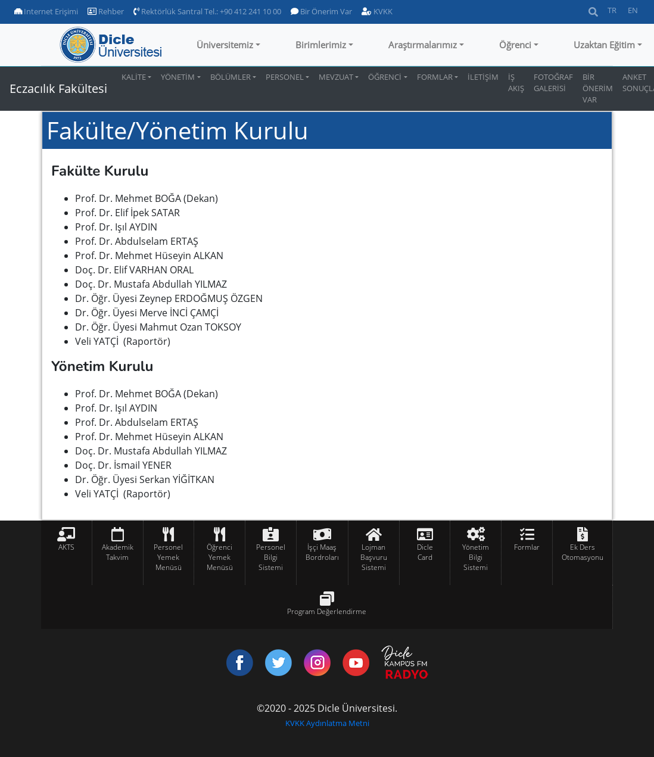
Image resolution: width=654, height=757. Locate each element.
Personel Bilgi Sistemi (270, 557)
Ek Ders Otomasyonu (582, 552)
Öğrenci (515, 45)
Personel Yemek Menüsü (168, 557)
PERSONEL (285, 76)
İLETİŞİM (483, 76)
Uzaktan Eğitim (604, 45)
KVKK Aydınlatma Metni (327, 723)
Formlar (527, 547)
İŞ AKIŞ (516, 82)
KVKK (377, 11)
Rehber (106, 11)
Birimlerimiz (320, 45)
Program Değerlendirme (326, 611)
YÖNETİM (178, 76)
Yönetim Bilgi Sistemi (475, 557)
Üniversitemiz (225, 45)
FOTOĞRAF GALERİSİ (553, 82)
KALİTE (134, 76)
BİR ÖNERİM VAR (598, 88)
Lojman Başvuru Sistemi (373, 557)
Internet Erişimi (46, 11)
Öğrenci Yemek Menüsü (220, 557)
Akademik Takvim (117, 552)
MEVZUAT (336, 76)
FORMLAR (435, 76)
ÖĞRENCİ (384, 76)
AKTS (66, 547)
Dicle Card (425, 552)
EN (633, 10)
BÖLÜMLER (230, 76)
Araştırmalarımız (422, 45)
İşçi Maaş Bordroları (322, 552)
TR (612, 10)
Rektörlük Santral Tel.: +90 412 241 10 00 (207, 11)
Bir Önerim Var (321, 11)
